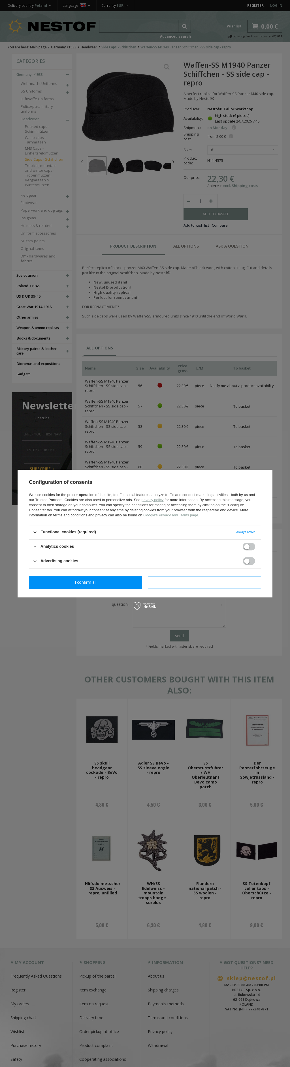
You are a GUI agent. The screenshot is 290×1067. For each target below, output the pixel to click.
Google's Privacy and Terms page (170, 515)
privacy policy (152, 500)
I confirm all (204, 582)
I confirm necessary (86, 582)
